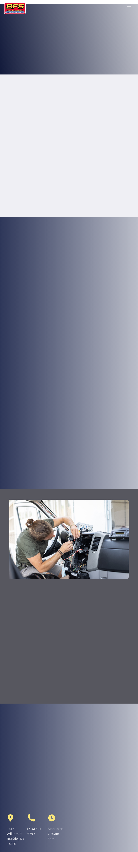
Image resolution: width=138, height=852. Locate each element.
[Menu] (128, 4)
